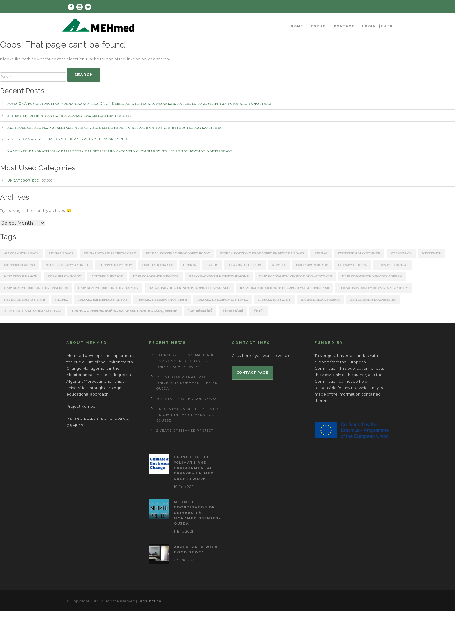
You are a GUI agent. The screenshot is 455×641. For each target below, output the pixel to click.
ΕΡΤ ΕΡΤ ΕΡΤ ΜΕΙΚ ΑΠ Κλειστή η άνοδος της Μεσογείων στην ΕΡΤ (69, 115)
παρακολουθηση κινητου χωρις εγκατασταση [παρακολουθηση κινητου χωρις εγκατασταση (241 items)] (189, 288)
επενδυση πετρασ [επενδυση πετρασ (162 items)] (392, 265)
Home (297, 26)
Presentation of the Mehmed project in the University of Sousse (187, 414)
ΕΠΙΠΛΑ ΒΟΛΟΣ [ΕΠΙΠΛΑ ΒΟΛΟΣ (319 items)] (61, 253)
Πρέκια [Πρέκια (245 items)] (189, 265)
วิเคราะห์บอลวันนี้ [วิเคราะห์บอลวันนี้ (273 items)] (200, 311)
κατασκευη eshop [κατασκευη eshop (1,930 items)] (20, 276)
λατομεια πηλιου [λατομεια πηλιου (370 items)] (107, 276)
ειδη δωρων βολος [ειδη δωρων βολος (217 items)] (312, 265)
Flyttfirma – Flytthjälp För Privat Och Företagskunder (67, 139)
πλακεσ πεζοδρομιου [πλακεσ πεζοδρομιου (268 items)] (320, 299)
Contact (344, 26)
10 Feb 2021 (184, 486)
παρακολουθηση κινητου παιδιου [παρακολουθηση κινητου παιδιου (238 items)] (108, 288)
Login (369, 26)
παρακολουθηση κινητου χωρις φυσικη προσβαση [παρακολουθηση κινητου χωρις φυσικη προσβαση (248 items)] (284, 288)
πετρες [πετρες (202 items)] (61, 299)
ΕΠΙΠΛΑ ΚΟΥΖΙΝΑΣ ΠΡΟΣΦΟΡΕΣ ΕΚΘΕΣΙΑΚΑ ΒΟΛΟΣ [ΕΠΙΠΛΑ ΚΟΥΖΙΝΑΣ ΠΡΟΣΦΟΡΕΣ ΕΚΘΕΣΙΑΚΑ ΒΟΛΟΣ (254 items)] (262, 253)
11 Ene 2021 (183, 531)
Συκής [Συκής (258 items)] (212, 265)
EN (384, 26)
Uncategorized (23, 180)
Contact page (252, 373)
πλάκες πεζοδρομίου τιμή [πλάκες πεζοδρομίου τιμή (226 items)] (162, 299)
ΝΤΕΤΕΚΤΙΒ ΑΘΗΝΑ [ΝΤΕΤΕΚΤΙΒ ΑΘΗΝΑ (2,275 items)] (19, 265)
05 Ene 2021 (184, 559)
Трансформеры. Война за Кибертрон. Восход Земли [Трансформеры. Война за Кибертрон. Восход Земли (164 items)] (124, 311)
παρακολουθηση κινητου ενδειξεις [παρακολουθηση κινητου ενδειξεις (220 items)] (36, 288)
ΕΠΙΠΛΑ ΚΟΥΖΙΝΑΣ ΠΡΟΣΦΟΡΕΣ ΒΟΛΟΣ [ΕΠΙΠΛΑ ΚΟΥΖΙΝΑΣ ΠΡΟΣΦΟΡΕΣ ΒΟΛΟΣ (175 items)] (178, 253)
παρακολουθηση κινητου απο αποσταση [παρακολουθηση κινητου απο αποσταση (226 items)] (295, 276)
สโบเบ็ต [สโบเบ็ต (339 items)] (258, 311)
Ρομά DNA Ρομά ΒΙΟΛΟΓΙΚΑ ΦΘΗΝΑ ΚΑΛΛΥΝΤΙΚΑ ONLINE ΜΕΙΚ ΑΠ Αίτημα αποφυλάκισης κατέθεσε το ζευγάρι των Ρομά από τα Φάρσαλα (139, 104)
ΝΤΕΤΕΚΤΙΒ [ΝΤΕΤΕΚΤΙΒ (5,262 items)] (431, 253)
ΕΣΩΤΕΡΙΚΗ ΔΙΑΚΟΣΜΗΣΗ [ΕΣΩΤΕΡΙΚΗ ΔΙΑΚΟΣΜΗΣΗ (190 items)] (359, 253)
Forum (318, 26)
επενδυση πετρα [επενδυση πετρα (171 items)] (352, 265)
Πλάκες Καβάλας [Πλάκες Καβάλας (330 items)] (157, 265)
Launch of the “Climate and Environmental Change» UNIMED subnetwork (185, 361)
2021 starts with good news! (186, 399)
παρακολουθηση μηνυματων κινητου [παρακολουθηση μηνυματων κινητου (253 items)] (374, 288)
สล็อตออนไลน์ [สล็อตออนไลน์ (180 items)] (233, 311)
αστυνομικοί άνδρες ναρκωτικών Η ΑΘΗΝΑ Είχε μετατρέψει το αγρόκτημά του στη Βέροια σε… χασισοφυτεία (114, 127)
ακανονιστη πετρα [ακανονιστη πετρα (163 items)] (245, 265)
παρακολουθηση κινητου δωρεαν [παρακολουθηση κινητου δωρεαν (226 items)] (372, 276)
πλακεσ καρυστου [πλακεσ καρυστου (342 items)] (274, 299)
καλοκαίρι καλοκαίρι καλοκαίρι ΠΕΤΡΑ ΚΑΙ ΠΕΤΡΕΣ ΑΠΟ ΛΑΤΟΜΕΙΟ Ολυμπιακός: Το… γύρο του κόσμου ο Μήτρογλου (119, 151)
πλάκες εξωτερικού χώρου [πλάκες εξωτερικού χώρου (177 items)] (102, 299)
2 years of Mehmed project (184, 431)
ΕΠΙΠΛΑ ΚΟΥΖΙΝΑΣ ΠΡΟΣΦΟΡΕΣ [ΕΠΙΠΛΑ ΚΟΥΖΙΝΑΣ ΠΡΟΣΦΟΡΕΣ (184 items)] (110, 253)
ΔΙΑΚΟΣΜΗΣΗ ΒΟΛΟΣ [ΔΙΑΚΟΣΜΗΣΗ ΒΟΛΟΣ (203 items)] (21, 253)
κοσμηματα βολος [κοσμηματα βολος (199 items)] (64, 276)
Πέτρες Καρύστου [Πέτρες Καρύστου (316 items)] (116, 265)
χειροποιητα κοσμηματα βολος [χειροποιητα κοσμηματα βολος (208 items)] (32, 311)
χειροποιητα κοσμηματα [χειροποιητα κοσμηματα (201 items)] (373, 299)
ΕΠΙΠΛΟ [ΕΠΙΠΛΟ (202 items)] (321, 253)
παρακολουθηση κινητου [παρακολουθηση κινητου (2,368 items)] (155, 276)
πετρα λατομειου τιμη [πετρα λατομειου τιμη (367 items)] (24, 299)
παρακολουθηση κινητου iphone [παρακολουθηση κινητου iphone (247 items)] (219, 276)
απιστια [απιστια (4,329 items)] (279, 265)
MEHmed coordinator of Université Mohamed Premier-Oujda (187, 383)
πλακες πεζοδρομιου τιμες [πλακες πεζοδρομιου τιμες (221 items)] (222, 299)
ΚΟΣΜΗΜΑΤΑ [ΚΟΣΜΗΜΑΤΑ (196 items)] (401, 253)
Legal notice (149, 601)
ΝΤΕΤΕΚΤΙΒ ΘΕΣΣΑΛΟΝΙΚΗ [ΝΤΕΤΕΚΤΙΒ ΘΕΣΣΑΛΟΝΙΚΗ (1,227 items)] (67, 265)
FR (390, 26)
